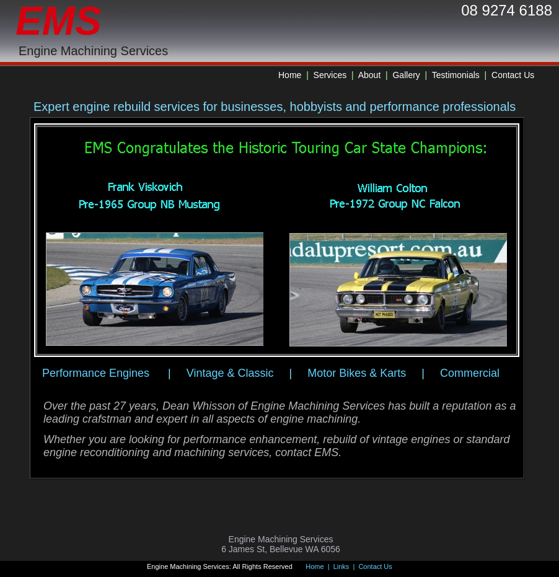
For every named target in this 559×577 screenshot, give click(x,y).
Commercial (470, 373)
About (369, 75)
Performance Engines (95, 373)
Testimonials (456, 75)
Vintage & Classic (230, 373)
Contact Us (512, 75)
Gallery (407, 75)
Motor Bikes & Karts (356, 373)
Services (330, 75)
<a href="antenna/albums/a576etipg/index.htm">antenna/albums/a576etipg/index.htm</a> (276, 240)
